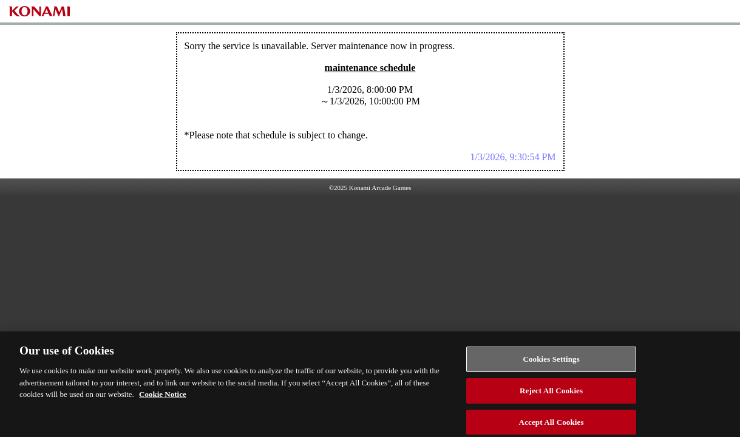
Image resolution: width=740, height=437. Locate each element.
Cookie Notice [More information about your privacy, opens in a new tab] (162, 397)
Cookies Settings (551, 362)
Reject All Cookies (551, 393)
